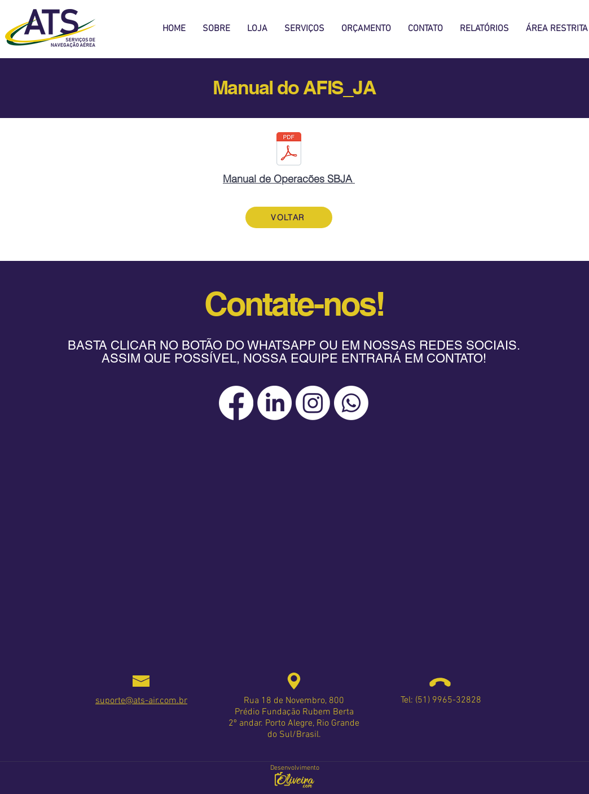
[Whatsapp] (351, 403)
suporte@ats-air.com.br (141, 700)
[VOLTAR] (288, 217)
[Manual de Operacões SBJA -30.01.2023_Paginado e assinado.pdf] (289, 150)
